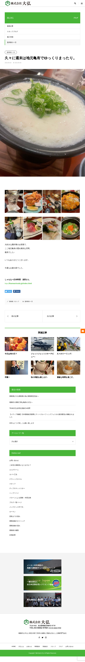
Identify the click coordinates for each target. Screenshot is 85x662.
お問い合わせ (14, 460)
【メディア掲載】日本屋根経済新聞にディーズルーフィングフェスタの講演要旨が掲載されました (41, 415)
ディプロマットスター (17, 488)
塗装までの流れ (14, 516)
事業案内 (37, 646)
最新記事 (10, 26)
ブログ (61, 646)
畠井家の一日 (11, 42)
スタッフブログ (12, 31)
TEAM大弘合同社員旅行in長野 (19, 408)
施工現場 (10, 37)
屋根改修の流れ (14, 526)
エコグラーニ (14, 470)
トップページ (14, 493)
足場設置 (12, 535)
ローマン (12, 512)
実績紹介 (45, 646)
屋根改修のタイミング (17, 521)
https (18, 283)
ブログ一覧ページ (15, 502)
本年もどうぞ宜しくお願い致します (21, 423)
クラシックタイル (15, 479)
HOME (14, 646)
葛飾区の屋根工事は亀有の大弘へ (21, 402)
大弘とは (21, 646)
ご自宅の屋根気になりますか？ (20, 465)
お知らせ (29, 646)
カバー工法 (13, 474)
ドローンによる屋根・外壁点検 (20, 498)
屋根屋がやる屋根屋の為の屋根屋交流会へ (24, 396)
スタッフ (16, 301)
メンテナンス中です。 (17, 507)
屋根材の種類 (14, 530)
